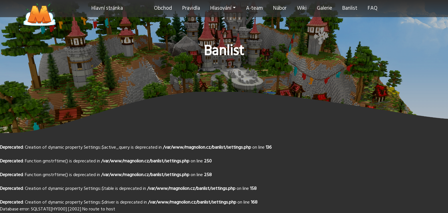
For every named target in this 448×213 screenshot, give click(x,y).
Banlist (349, 8)
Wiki (302, 8)
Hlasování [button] (220, 8)
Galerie (324, 8)
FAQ (372, 8)
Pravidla (191, 8)
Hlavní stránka (107, 8)
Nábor (280, 8)
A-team (254, 8)
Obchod (163, 8)
